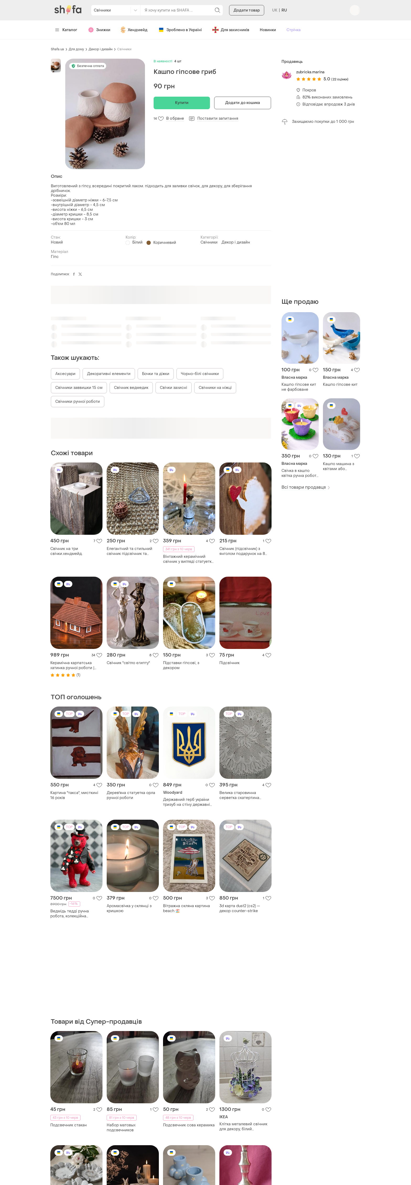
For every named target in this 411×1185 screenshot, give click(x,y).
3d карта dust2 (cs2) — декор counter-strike (239, 908)
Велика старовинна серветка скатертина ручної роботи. (239, 795)
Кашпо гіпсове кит (340, 384)
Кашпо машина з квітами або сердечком (338, 466)
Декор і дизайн (100, 49)
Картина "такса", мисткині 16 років (74, 795)
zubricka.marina (310, 72)
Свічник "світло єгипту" (128, 662)
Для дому (76, 49)
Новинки (268, 29)
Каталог (66, 29)
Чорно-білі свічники (200, 373)
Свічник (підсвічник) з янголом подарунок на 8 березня (242, 551)
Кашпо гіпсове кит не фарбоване (299, 387)
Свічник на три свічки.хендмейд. (66, 551)
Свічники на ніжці (215, 387)
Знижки (99, 30)
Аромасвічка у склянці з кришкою (129, 908)
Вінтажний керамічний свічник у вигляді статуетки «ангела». (188, 559)
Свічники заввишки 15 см (78, 387)
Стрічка (293, 29)
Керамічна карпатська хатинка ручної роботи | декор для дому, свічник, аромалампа (73, 665)
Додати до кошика (242, 102)
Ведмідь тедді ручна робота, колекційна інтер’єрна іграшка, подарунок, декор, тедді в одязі (74, 914)
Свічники (124, 49)
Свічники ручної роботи (77, 401)
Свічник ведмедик (131, 387)
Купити (181, 102)
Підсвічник (229, 662)
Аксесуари (65, 373)
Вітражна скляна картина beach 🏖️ (186, 908)
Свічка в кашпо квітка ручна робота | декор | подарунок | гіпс (300, 473)
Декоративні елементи (109, 373)
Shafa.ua (57, 49)
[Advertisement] (321, 211)
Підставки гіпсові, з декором (181, 665)
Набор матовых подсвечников (121, 1128)
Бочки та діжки (155, 373)
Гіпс (55, 256)
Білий (137, 242)
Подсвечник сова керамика (189, 1125)
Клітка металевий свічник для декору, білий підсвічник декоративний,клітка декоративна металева (243, 1127)
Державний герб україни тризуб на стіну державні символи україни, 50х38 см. (188, 802)
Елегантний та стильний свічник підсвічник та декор (129, 551)
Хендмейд (134, 30)
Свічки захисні (173, 387)
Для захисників (230, 30)
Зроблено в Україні (180, 30)
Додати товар (247, 10)
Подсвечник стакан (68, 1125)
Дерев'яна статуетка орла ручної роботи (131, 795)
